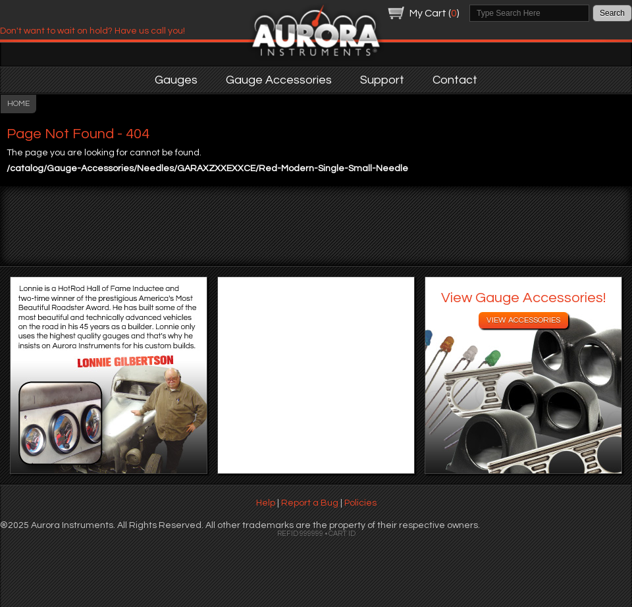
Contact (455, 80)
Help (265, 503)
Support (382, 80)
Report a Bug (309, 503)
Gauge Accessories (279, 80)
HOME (18, 103)
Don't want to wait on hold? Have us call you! (92, 31)
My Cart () (434, 13)
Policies (360, 503)
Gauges (176, 80)
